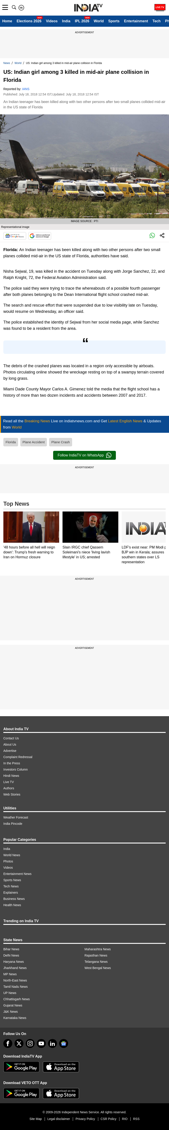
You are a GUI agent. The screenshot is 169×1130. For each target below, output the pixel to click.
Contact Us (11, 738)
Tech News (11, 886)
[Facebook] (7, 1043)
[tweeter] (19, 1043)
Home (7, 21)
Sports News (12, 880)
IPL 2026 (82, 21)
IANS (25, 89)
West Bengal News (98, 968)
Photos (8, 861)
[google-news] (63, 1043)
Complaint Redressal (17, 757)
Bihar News (11, 949)
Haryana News (13, 961)
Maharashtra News (98, 949)
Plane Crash (60, 442)
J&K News (10, 1011)
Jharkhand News (15, 968)
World (99, 21)
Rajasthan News (96, 955)
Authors (8, 788)
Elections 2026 (29, 21)
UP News (9, 993)
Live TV (8, 782)
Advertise (9, 751)
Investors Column (15, 769)
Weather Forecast (15, 817)
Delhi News (11, 955)
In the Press (11, 763)
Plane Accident (34, 442)
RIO (124, 1119)
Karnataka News (14, 1018)
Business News (14, 899)
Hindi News (11, 775)
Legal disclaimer (58, 1119)
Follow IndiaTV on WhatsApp (84, 455)
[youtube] (41, 1043)
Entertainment (136, 21)
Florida (11, 442)
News (6, 63)
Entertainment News (17, 874)
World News (11, 855)
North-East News (15, 980)
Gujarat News (12, 1005)
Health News (12, 905)
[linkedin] (52, 1043)
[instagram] (30, 1043)
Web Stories (11, 794)
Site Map (35, 1119)
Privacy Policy (85, 1119)
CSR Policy (109, 1119)
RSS (136, 1119)
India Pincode (12, 823)
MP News (10, 974)
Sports (114, 21)
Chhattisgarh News (16, 999)
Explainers (10, 892)
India (66, 21)
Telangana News (96, 961)
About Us (9, 744)
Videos (52, 21)
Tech (156, 21)
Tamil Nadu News (15, 986)
